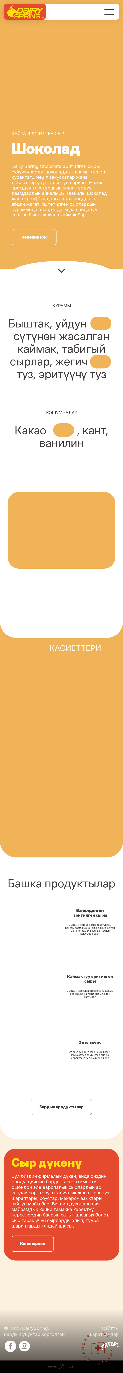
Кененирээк (34, 237)
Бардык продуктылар (61, 1107)
